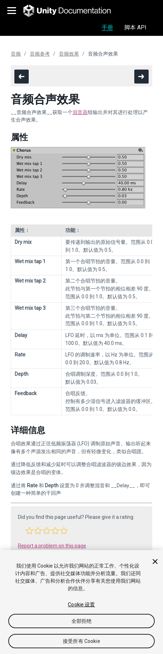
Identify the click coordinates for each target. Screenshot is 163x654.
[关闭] (155, 561)
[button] (29, 530)
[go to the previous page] (21, 77)
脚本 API (135, 27)
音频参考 (40, 54)
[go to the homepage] (72, 11)
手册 (107, 27)
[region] (81, 602)
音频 (16, 54)
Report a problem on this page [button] (52, 546)
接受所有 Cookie (81, 641)
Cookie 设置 (81, 604)
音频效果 (69, 54)
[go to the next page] (141, 77)
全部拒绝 (81, 621)
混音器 (80, 112)
